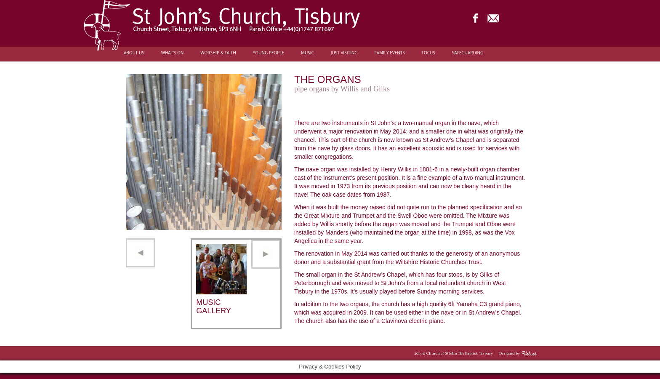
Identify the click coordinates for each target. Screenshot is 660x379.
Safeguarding (467, 53)
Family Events (390, 53)
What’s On (172, 53)
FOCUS (428, 53)
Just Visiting (344, 53)
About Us (134, 53)
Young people (268, 53)
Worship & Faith (218, 53)
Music (307, 53)
